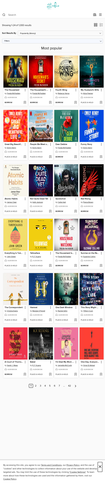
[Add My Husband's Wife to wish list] (101, 102)
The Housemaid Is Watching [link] (65, 253)
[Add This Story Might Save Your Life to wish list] (101, 320)
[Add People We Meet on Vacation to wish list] (50, 157)
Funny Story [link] (86, 144)
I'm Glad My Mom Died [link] (65, 362)
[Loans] (94, 15)
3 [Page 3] (40, 385)
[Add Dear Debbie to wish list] (75, 157)
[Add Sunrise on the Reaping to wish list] (101, 266)
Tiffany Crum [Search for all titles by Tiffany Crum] (88, 311)
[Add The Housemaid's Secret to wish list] (50, 102)
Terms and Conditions (51, 465)
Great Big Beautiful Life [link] (14, 144)
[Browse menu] (100, 15)
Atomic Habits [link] (11, 199)
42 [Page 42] (69, 385)
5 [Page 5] (50, 385)
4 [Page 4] (45, 385)
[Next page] (75, 385)
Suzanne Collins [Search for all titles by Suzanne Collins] (89, 257)
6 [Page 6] (54, 385)
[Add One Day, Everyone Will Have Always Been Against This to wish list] (101, 374)
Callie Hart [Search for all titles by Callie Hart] (62, 202)
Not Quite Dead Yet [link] (39, 199)
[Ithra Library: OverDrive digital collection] (52, 5)
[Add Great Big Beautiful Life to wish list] (25, 157)
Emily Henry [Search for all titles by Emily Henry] (11, 148)
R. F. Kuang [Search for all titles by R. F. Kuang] (36, 257)
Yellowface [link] (35, 253)
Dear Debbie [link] (61, 144)
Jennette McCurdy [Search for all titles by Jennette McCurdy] (65, 365)
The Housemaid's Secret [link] (39, 90)
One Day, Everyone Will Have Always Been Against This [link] (90, 362)
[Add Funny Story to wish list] (101, 157)
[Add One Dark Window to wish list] (75, 320)
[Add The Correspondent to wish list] (25, 320)
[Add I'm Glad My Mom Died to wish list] (75, 374)
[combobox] (47, 15)
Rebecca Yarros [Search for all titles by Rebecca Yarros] (63, 93)
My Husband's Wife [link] (90, 90)
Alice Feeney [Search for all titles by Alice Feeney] (88, 93)
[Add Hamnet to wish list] (50, 320)
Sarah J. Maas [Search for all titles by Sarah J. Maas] (12, 365)
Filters (7, 41)
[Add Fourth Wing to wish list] (75, 102)
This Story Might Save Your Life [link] (90, 307)
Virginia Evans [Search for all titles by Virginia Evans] (12, 311)
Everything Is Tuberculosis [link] (14, 253)
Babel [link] (32, 362)
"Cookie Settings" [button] (77, 472)
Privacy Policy (72, 465)
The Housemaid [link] (12, 90)
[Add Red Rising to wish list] (101, 211)
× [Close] (100, 466)
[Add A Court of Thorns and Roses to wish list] (25, 374)
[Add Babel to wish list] (50, 374)
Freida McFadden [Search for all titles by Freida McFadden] (13, 93)
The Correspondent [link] (14, 307)
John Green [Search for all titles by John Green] (11, 257)
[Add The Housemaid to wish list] (25, 102)
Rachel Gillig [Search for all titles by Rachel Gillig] (62, 311)
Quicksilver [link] (61, 199)
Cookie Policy (9, 479)
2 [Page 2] (36, 385)
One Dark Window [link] (64, 307)
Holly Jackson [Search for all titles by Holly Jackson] (37, 202)
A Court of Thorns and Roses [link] (14, 362)
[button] (95, 25)
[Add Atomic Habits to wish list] (25, 211)
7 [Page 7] (59, 385)
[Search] (4, 15)
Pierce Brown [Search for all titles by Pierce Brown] (88, 202)
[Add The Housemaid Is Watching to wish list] (75, 266)
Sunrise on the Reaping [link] (90, 253)
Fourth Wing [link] (61, 90)
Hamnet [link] (33, 307)
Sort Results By (9, 33)
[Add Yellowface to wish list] (50, 266)
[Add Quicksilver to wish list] (75, 211)
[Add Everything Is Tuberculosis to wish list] (25, 266)
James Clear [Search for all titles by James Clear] (12, 202)
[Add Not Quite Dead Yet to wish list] (50, 211)
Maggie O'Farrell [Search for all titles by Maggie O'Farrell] (38, 311)
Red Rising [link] (86, 199)
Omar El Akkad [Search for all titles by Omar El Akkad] (89, 365)
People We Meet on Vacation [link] (39, 144)
